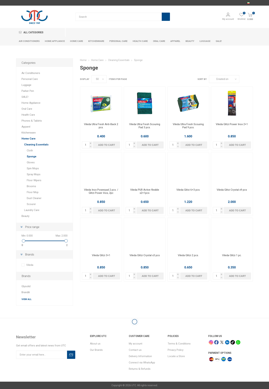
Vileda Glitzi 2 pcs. (188, 255)
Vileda (29, 265)
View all (27, 299)
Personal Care (30, 79)
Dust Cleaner (34, 198)
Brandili (26, 292)
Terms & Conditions (179, 343)
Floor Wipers (34, 180)
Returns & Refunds (140, 368)
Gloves (31, 162)
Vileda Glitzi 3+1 (101, 255)
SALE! (25, 96)
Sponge (31, 156)
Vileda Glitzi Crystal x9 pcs (232, 189)
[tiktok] (232, 342)
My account (228, 19)
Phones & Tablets (32, 120)
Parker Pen (28, 91)
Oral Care (27, 108)
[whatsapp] (238, 342)
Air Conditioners (31, 73)
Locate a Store (176, 356)
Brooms (31, 186)
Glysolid (26, 286)
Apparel (26, 126)
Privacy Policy (175, 350)
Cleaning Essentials (36, 144)
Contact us (135, 350)
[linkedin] (227, 342)
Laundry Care (31, 210)
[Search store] (118, 17)
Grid (243, 79)
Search (166, 17)
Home (83, 60)
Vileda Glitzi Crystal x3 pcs (145, 255)
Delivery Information (140, 356)
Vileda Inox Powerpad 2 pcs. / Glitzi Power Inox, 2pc (101, 191)
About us (95, 343)
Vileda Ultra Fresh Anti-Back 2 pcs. (101, 126)
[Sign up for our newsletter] (41, 355)
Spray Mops (33, 174)
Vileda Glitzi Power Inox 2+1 (232, 124)
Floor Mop (33, 192)
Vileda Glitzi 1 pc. (232, 255)
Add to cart (106, 145)
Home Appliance (31, 102)
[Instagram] (211, 342)
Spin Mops (33, 168)
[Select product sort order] (224, 79)
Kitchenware (29, 132)
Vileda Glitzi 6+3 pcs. (188, 189)
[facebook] (216, 342)
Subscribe (71, 355)
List (250, 79)
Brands (29, 254)
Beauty (25, 216)
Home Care (29, 138)
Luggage (26, 85)
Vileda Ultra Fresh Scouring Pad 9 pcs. (188, 126)
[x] (222, 342)
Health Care (28, 114)
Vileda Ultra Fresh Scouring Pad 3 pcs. (144, 126)
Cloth (30, 150)
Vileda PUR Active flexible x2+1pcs (144, 191)
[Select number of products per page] (99, 79)
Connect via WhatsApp (142, 362)
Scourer (31, 204)
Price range (32, 227)
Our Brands (96, 350)
